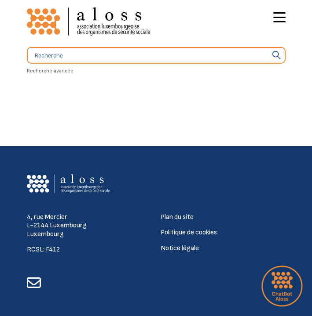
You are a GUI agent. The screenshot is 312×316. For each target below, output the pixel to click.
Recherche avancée (50, 71)
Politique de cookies (189, 232)
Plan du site (177, 217)
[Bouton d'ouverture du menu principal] (279, 18)
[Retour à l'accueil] (88, 21)
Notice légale (180, 248)
